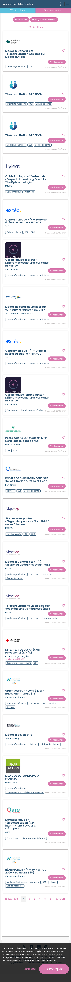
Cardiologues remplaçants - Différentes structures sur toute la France (27, 399)
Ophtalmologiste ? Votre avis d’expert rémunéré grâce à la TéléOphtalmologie (25, 180)
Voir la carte (21, 19)
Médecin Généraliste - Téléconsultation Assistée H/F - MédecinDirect (26, 54)
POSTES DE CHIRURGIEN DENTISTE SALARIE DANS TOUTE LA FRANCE (26, 485)
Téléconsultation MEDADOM (24, 94)
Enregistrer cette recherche (44, 19)
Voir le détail (30, 968)
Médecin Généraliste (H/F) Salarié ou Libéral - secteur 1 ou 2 (27, 569)
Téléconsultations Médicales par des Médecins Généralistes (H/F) (27, 613)
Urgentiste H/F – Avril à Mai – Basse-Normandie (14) (25, 699)
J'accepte (54, 969)
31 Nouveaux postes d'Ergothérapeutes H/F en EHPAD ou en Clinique (27, 527)
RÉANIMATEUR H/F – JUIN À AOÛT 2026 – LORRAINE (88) (26, 878)
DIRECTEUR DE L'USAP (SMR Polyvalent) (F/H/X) (22, 658)
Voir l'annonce (56, 62)
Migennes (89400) (16, 665)
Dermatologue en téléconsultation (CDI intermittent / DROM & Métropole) (20, 831)
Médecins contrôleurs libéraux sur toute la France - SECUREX (26, 309)
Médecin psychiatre (18, 742)
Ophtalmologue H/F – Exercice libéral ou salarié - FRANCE (26, 222)
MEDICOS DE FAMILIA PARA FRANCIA (22, 784)
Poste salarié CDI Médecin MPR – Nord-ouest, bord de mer (27, 445)
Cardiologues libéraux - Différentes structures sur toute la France (27, 264)
